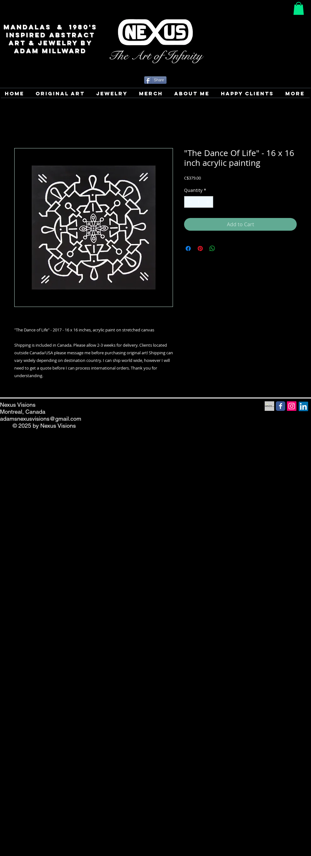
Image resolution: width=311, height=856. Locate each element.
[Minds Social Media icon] (269, 406)
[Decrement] (189, 201)
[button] (298, 8)
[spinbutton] (198, 201)
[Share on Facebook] (188, 248)
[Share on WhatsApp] (212, 248)
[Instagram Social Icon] (291, 406)
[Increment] (208, 201)
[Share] (155, 80)
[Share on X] (224, 248)
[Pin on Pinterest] (200, 248)
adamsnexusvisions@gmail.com (40, 418)
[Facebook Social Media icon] (280, 406)
